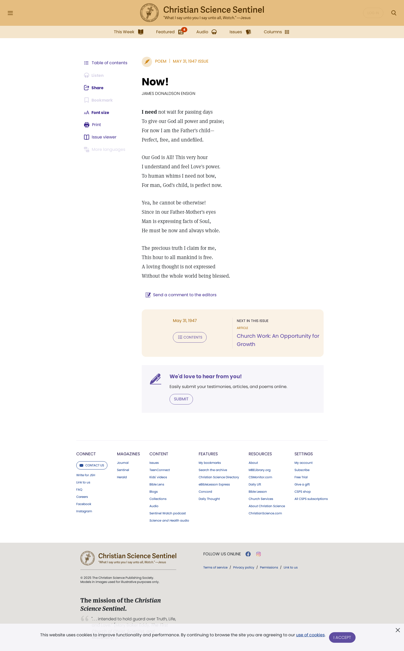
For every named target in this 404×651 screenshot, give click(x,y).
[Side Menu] (10, 13)
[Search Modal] (394, 13)
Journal (123, 462)
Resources (260, 454)
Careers (82, 496)
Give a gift (302, 484)
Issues (154, 462)
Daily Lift (255, 484)
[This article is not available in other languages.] (105, 149)
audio (169, 520)
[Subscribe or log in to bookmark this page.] (98, 100)
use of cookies (310, 635)
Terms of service (215, 567)
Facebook (83, 504)
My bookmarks (210, 462)
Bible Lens (156, 484)
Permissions (269, 567)
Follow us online (222, 554)
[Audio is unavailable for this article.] (94, 75)
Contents (188, 337)
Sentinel (123, 470)
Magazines (128, 454)
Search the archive (213, 470)
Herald (122, 477)
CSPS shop (302, 491)
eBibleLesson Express (214, 484)
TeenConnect (159, 470)
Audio (153, 506)
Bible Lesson (258, 491)
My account (303, 462)
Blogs (153, 491)
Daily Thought (209, 498)
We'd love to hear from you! (205, 376)
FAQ (79, 489)
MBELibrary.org (260, 470)
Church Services (261, 498)
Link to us (83, 482)
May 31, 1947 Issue (189, 61)
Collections (157, 498)
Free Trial (301, 477)
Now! (154, 81)
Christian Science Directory (219, 477)
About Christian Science (267, 506)
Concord (205, 491)
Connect (86, 454)
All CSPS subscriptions (311, 498)
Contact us (92, 465)
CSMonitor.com (260, 477)
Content (158, 454)
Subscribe (301, 470)
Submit (180, 399)
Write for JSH (85, 475)
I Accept (342, 637)
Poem (159, 61)
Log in (373, 12)
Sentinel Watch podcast (167, 513)
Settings (303, 454)
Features (208, 454)
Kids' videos (158, 477)
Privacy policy (243, 567)
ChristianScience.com (265, 513)
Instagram (84, 511)
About (253, 462)
